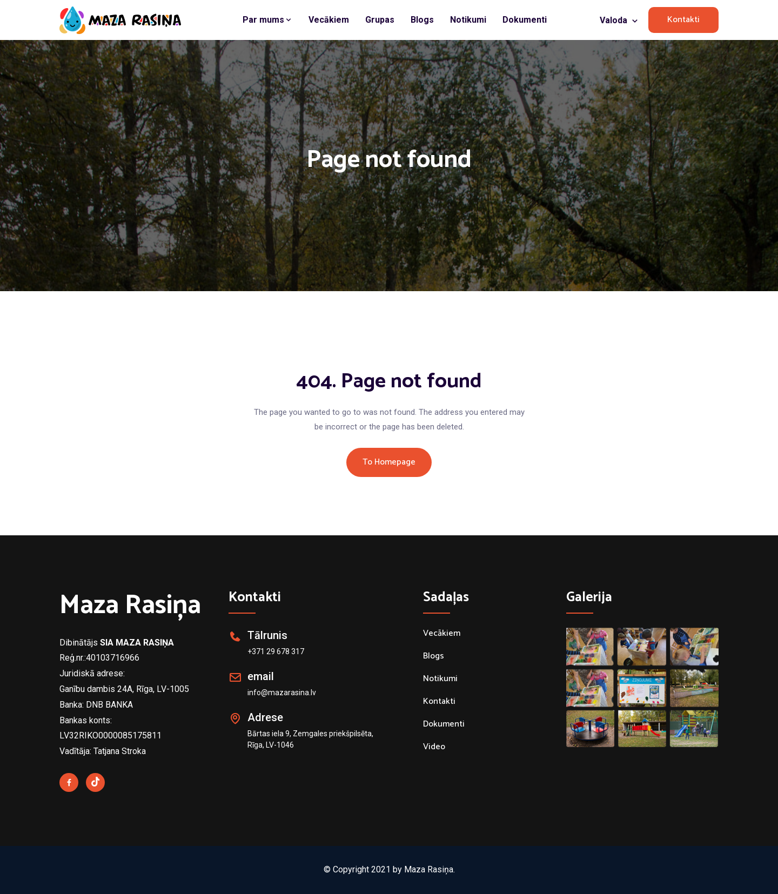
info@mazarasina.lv (281, 692)
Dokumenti (524, 20)
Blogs (422, 20)
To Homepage (389, 462)
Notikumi (468, 20)
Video (434, 747)
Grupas (379, 20)
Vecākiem (328, 20)
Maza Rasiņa (130, 605)
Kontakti (683, 19)
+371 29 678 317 (275, 651)
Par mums (267, 20)
